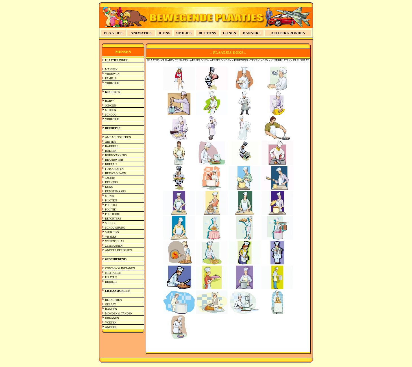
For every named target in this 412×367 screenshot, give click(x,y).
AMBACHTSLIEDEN (118, 137)
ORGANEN (112, 318)
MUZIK (109, 195)
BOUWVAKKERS (116, 155)
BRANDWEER (114, 159)
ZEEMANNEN (114, 245)
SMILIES (183, 33)
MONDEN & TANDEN (118, 313)
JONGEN (110, 105)
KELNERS (111, 182)
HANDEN (111, 308)
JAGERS (110, 177)
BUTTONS (207, 33)
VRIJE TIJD (112, 82)
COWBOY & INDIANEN (120, 268)
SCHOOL (110, 114)
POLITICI (111, 205)
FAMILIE (110, 78)
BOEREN (110, 150)
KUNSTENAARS (115, 191)
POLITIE (110, 209)
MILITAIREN (113, 272)
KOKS (109, 186)
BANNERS (251, 33)
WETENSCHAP (114, 241)
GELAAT (110, 304)
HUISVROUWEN (115, 173)
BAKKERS (111, 146)
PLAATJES (113, 33)
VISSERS (110, 236)
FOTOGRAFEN (114, 168)
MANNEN (111, 69)
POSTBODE (112, 214)
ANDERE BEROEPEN (118, 250)
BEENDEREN (113, 299)
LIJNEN (229, 33)
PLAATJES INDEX (116, 60)
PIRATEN (111, 277)
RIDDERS (111, 281)
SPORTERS (112, 232)
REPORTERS (113, 218)
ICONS (164, 33)
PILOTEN (111, 200)
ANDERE (111, 327)
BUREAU (111, 164)
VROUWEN (112, 73)
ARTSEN (110, 141)
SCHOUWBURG (115, 227)
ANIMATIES (141, 33)
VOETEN (110, 322)
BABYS (109, 101)
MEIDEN (110, 110)
